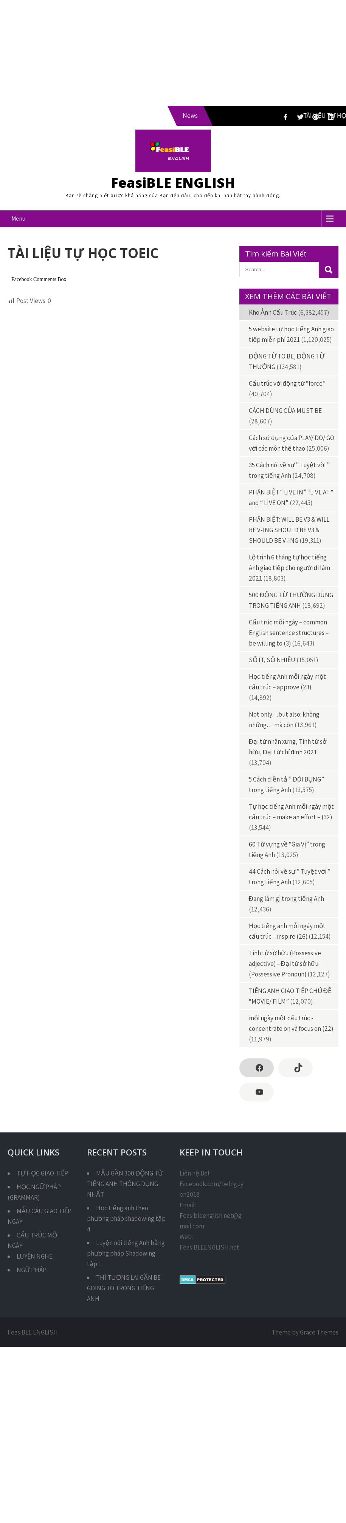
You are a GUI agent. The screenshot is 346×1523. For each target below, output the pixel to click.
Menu (18, 218)
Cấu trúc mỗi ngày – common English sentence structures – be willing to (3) (289, 632)
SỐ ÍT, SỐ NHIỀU (272, 660)
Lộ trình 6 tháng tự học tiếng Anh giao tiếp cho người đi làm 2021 (289, 567)
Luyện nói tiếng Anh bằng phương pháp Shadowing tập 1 (126, 1253)
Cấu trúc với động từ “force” (287, 383)
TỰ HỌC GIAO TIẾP (42, 1173)
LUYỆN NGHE (35, 1256)
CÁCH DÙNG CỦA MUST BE (285, 410)
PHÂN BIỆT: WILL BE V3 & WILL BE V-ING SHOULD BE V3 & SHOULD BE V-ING (289, 530)
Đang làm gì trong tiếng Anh (286, 898)
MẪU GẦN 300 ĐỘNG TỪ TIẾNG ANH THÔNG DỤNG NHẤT (125, 1184)
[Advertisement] (148, 53)
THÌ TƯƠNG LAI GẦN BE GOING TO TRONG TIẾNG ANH (124, 1288)
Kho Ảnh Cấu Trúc (273, 312)
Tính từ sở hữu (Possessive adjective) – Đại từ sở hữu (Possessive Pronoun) (285, 963)
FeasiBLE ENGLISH (173, 182)
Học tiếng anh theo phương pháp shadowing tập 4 (126, 1218)
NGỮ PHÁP (32, 1270)
